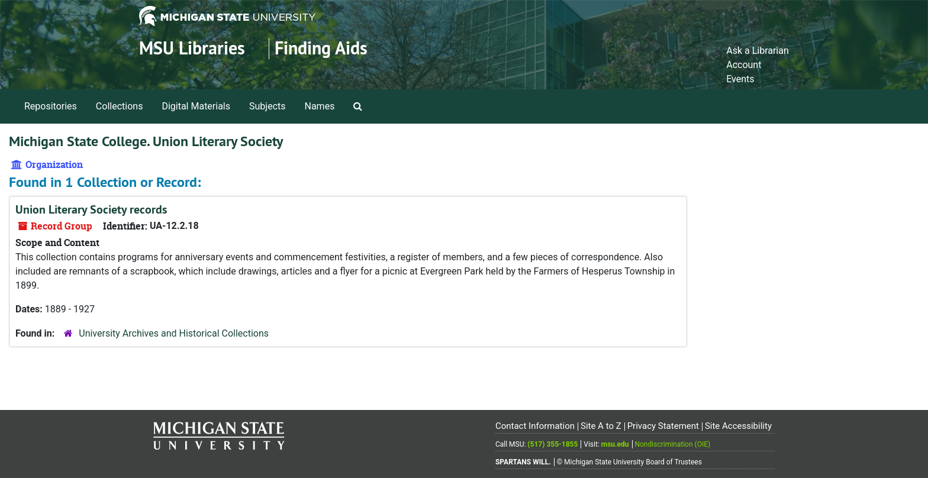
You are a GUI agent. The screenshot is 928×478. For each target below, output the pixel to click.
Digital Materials (196, 106)
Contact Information (535, 426)
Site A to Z (601, 426)
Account (743, 64)
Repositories (50, 106)
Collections (119, 106)
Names (320, 106)
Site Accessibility (738, 426)
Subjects (267, 106)
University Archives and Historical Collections (174, 333)
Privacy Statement (663, 426)
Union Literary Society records (91, 209)
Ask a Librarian (757, 50)
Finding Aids (321, 48)
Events (740, 79)
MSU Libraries (192, 48)
